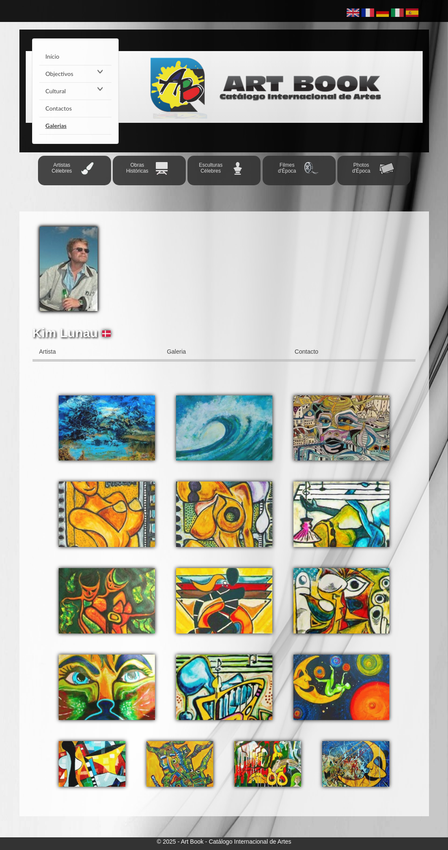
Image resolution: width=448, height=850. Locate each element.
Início (53, 56)
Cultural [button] (75, 91)
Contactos (59, 108)
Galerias (56, 125)
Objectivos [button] (75, 73)
